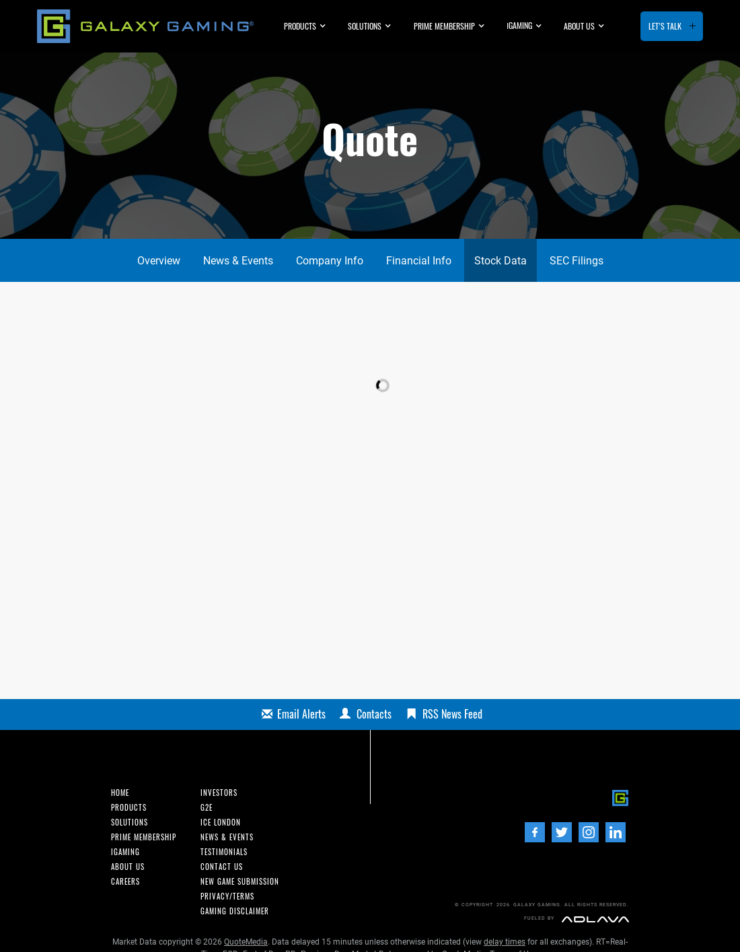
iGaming (125, 852)
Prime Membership (444, 26)
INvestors (218, 793)
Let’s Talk (665, 26)
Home (120, 793)
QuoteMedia (246, 942)
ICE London (220, 822)
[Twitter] (562, 832)
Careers (125, 881)
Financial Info (418, 260)
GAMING (519, 25)
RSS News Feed (452, 714)
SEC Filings (576, 260)
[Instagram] (589, 832)
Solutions (364, 26)
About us (579, 26)
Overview (158, 260)
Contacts (374, 714)
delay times (504, 942)
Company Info (329, 260)
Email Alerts (301, 714)
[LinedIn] (615, 832)
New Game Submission (239, 881)
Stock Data (500, 260)
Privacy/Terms (227, 896)
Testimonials (224, 852)
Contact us (221, 867)
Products (300, 26)
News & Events (238, 260)
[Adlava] (595, 918)
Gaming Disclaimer (234, 911)
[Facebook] (535, 832)
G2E (206, 807)
